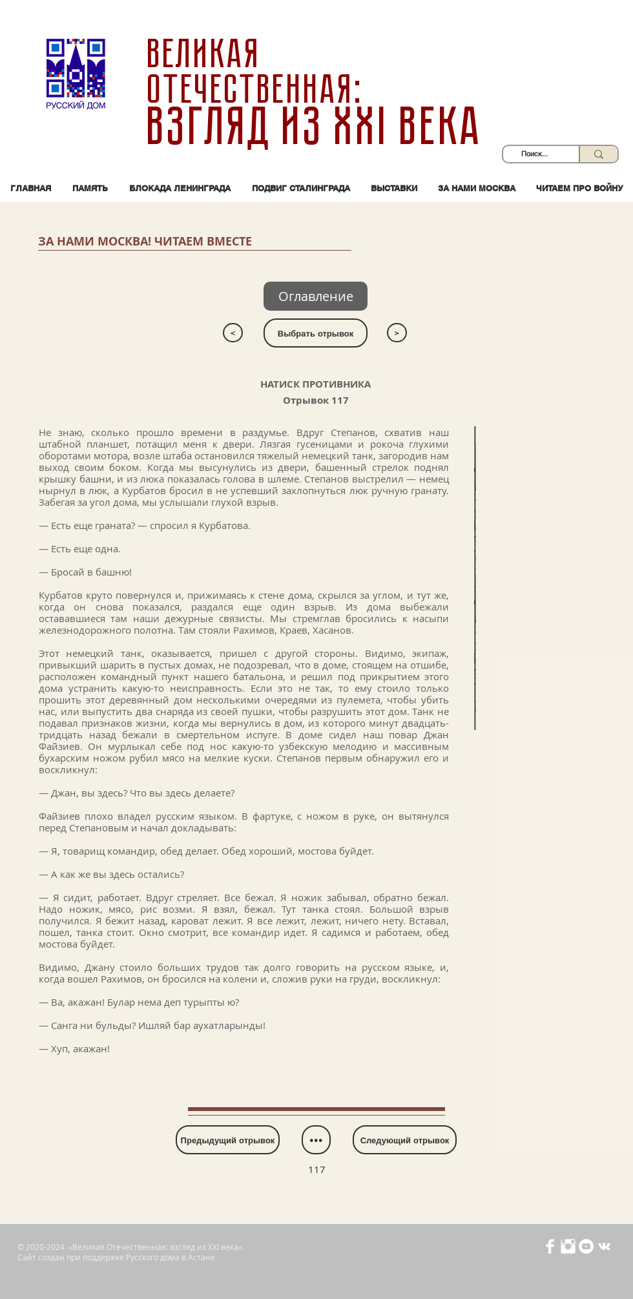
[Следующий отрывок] (405, 1139)
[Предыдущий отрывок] (228, 1139)
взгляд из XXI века (316, 127)
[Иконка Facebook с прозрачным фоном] (550, 1246)
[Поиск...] (534, 154)
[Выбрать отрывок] (316, 333)
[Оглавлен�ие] (316, 296)
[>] (397, 332)
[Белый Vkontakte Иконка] (604, 1246)
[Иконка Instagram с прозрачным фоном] (568, 1246)
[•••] (316, 1139)
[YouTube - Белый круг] (586, 1246)
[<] (233, 332)
